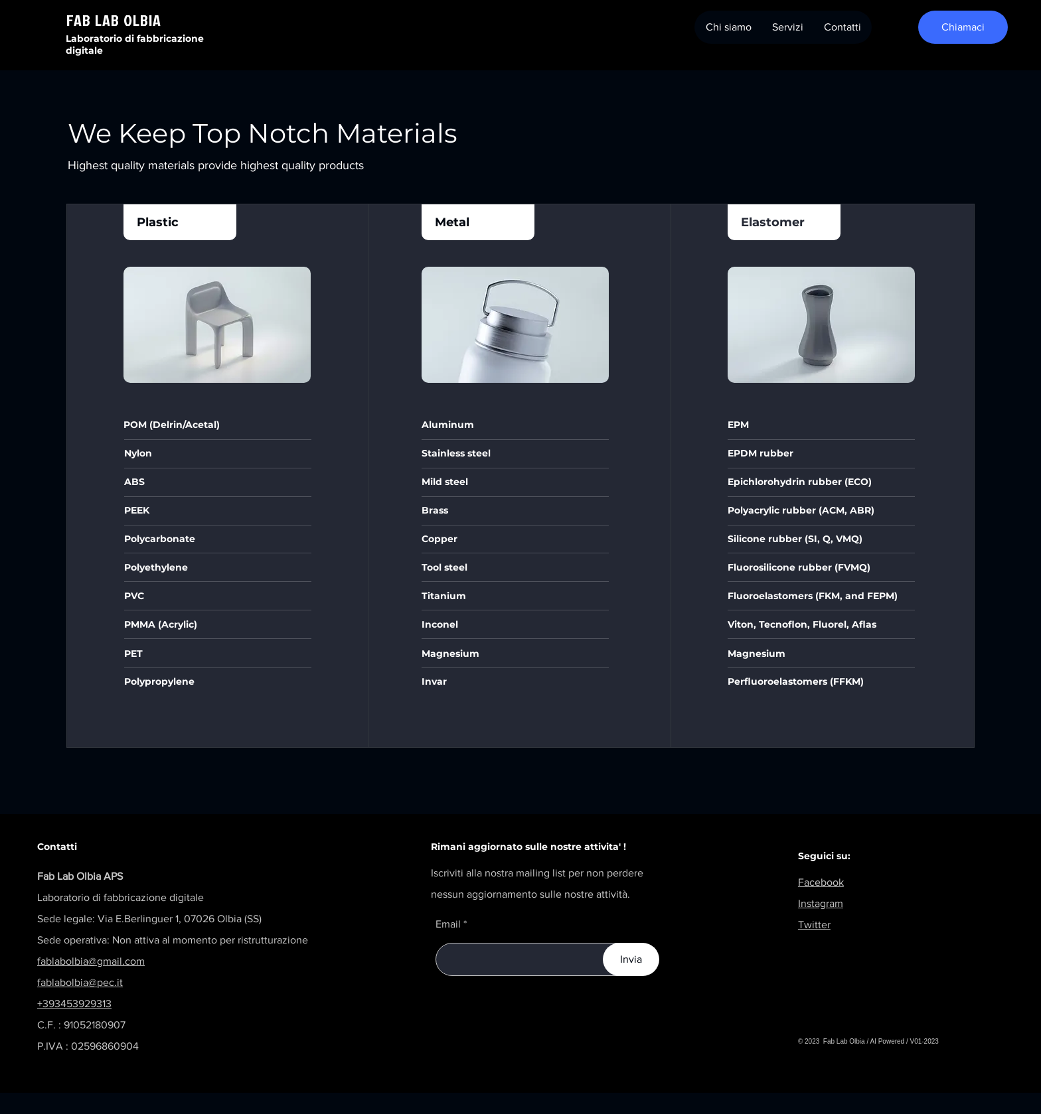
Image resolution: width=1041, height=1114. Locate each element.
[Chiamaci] (963, 27)
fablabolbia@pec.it (80, 982)
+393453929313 (74, 1003)
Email (448, 924)
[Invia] (631, 959)
